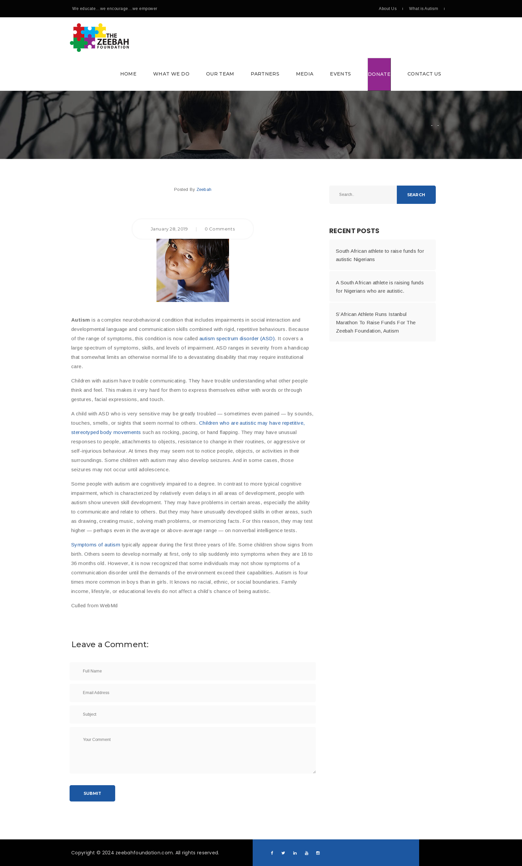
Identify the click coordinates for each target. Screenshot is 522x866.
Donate (379, 74)
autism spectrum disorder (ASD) (237, 338)
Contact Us (424, 74)
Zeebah (204, 189)
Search (416, 194)
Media (305, 74)
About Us (387, 8)
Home (128, 74)
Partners (265, 74)
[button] (259, 54)
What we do (171, 74)
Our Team (220, 74)
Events (340, 74)
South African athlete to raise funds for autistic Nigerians (380, 255)
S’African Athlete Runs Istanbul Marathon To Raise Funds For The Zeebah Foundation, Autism (375, 322)
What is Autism (423, 8)
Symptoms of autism (95, 544)
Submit (92, 793)
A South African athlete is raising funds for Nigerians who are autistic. (380, 287)
